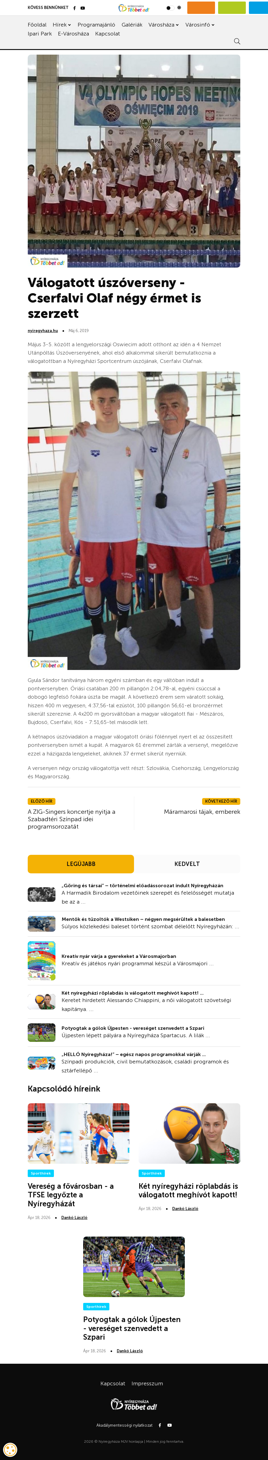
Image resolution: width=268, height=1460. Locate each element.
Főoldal (37, 24)
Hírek (60, 24)
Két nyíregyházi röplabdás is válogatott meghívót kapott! (188, 1191)
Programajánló (96, 24)
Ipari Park (40, 33)
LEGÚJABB (81, 864)
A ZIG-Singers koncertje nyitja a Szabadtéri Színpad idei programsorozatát (72, 819)
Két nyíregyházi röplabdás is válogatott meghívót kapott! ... (133, 993)
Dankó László (74, 1217)
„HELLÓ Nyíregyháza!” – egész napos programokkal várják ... (134, 1054)
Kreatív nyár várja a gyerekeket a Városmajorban (119, 956)
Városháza (161, 24)
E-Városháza (73, 33)
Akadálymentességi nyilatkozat (124, 1425)
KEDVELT (187, 864)
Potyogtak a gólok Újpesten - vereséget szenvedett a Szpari (133, 1028)
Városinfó (197, 24)
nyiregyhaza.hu (43, 330)
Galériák (132, 24)
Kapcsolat (107, 33)
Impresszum (147, 1383)
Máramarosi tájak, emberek (202, 811)
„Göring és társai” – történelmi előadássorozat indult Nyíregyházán (142, 885)
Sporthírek (41, 1173)
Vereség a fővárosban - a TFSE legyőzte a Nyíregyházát (71, 1195)
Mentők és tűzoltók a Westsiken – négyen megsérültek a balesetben (143, 919)
